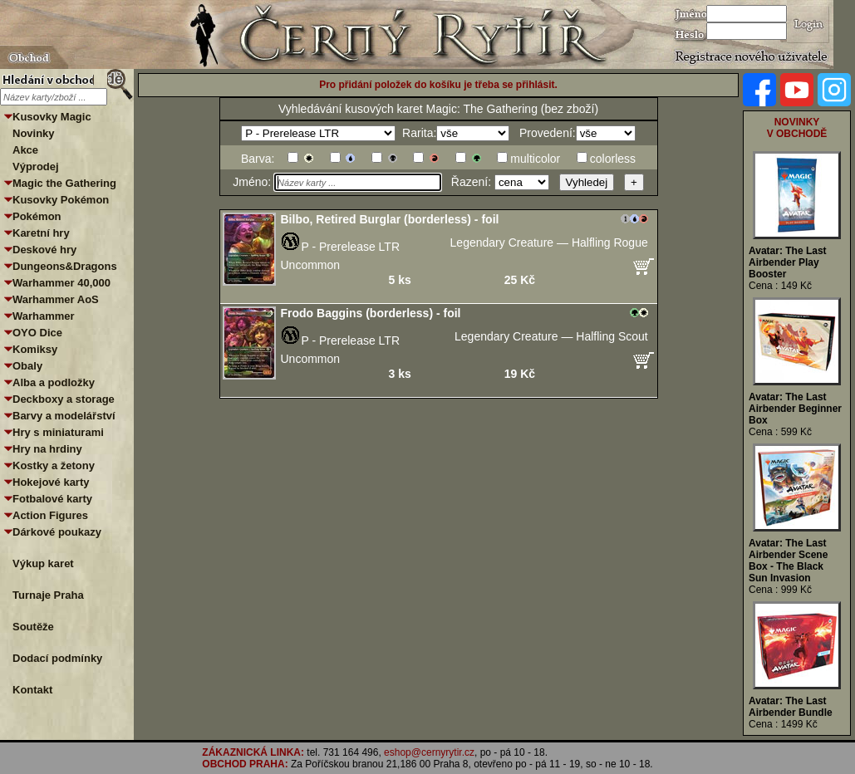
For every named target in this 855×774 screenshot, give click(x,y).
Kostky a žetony (53, 465)
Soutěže (33, 626)
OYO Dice (37, 332)
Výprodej (35, 166)
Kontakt (32, 689)
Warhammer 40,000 (61, 283)
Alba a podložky (53, 382)
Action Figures (50, 515)
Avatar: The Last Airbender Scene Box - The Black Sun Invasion (788, 560)
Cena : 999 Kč (780, 589)
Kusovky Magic (51, 116)
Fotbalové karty (52, 498)
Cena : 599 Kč (780, 432)
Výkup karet (43, 563)
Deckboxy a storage (63, 399)
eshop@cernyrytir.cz (429, 752)
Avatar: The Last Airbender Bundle (791, 706)
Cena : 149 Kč (780, 285)
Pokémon (36, 216)
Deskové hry (44, 249)
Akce (25, 150)
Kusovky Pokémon (60, 200)
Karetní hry (41, 233)
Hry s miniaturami (58, 432)
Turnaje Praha (48, 595)
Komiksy (34, 349)
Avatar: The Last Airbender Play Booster (788, 262)
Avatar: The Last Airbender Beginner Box (795, 408)
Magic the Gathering (64, 183)
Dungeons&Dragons (64, 266)
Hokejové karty (51, 482)
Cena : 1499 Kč (783, 724)
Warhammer (43, 316)
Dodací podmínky (57, 658)
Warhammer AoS (55, 299)
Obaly (27, 366)
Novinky (33, 133)
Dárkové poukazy (56, 532)
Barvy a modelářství (63, 415)
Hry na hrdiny (47, 449)
